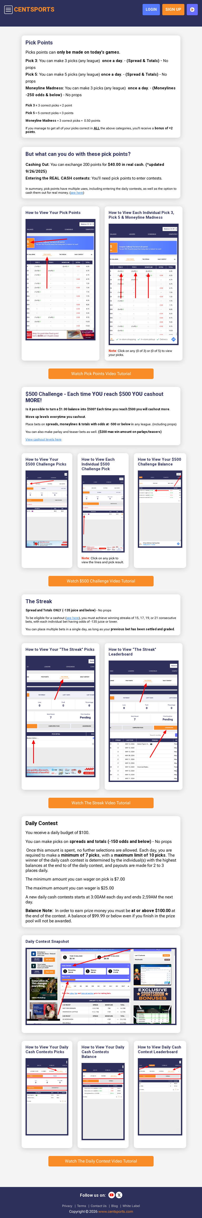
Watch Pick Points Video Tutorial (101, 375)
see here (76, 194)
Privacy (67, 1205)
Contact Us (99, 1205)
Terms (81, 1205)
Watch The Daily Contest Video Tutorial (101, 1162)
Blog (114, 1205)
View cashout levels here (44, 441)
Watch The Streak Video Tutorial (101, 804)
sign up (172, 10)
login (149, 10)
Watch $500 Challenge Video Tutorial (101, 582)
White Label (131, 1205)
